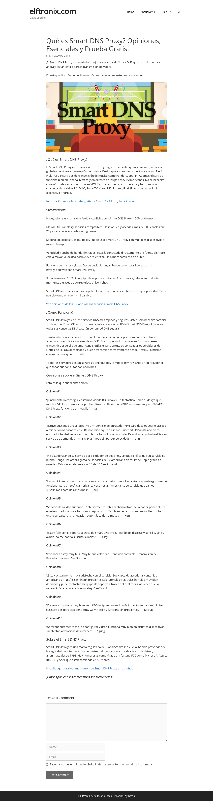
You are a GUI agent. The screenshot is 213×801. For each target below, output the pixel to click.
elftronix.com (52, 11)
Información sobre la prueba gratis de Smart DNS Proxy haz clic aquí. (90, 201)
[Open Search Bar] (179, 12)
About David (148, 11)
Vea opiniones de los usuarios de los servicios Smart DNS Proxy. (87, 304)
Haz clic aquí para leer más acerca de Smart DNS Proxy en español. (89, 668)
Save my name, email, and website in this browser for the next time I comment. (101, 764)
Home (130, 11)
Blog (168, 12)
